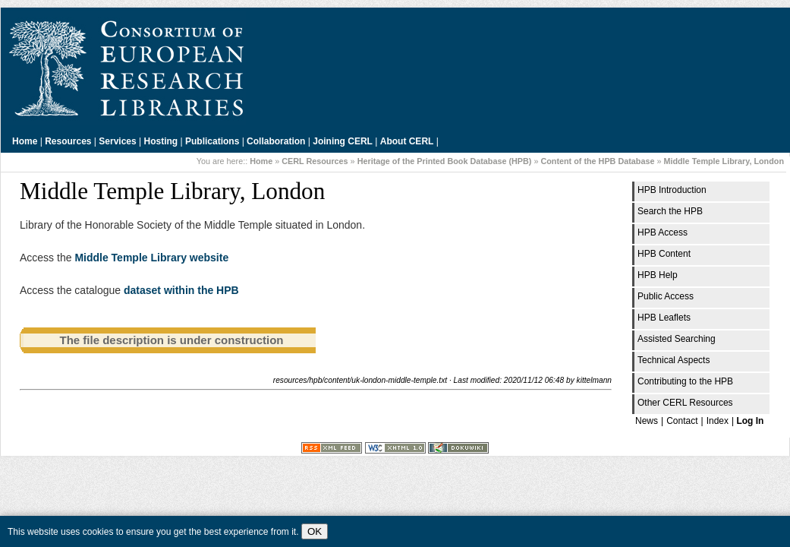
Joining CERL (343, 141)
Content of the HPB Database (597, 161)
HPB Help (657, 275)
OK (314, 531)
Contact (681, 421)
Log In (749, 421)
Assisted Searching (676, 339)
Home (24, 141)
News (646, 421)
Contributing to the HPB (685, 381)
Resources (68, 141)
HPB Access (662, 232)
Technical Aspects (673, 360)
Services (117, 141)
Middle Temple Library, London (723, 161)
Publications (212, 141)
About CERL (407, 141)
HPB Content (664, 253)
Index (718, 421)
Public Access (665, 296)
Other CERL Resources (685, 402)
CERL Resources (315, 161)
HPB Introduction (672, 190)
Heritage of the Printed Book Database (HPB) (444, 161)
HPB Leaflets (664, 317)
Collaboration (276, 141)
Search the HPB (670, 211)
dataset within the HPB (181, 290)
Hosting (161, 141)
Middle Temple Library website (151, 257)
